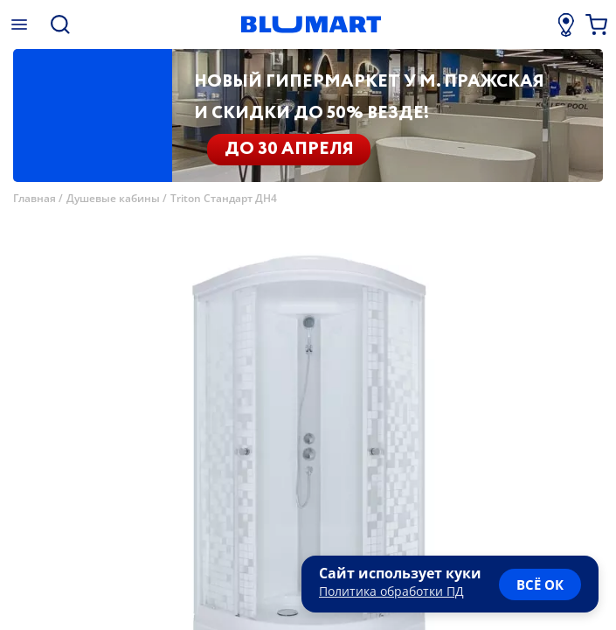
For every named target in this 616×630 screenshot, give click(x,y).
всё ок (540, 584)
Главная (34, 198)
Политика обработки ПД (391, 591)
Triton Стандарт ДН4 (223, 198)
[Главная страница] (310, 24)
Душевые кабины (113, 198)
